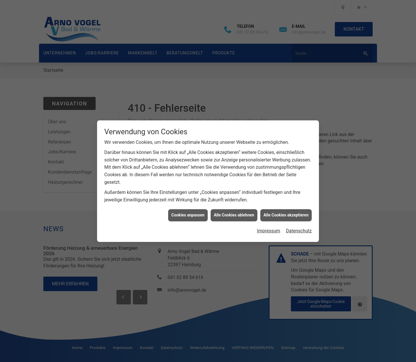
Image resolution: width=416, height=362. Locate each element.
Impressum (268, 230)
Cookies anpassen (188, 214)
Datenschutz (299, 230)
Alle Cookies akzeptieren (286, 214)
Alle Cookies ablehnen (234, 214)
